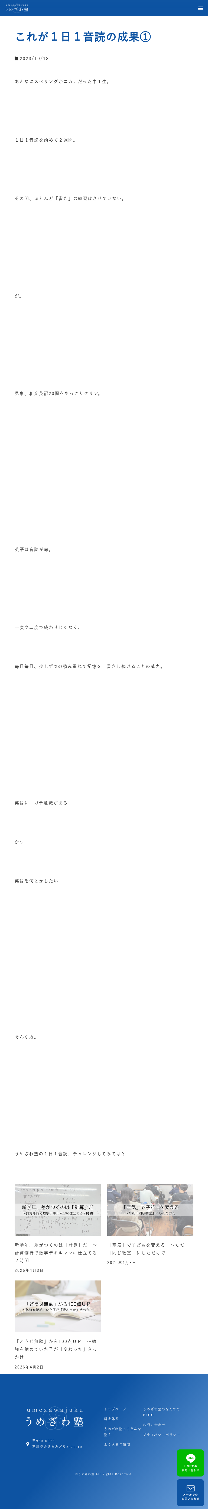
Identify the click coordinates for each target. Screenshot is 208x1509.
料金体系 (111, 1418)
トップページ (115, 1409)
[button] (201, 8)
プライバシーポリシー (162, 1434)
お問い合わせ (154, 1424)
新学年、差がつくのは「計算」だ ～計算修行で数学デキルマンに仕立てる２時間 (56, 1253)
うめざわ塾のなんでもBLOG (161, 1412)
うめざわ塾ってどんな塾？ (122, 1431)
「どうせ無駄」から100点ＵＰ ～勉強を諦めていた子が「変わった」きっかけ (56, 1349)
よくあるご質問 (117, 1444)
